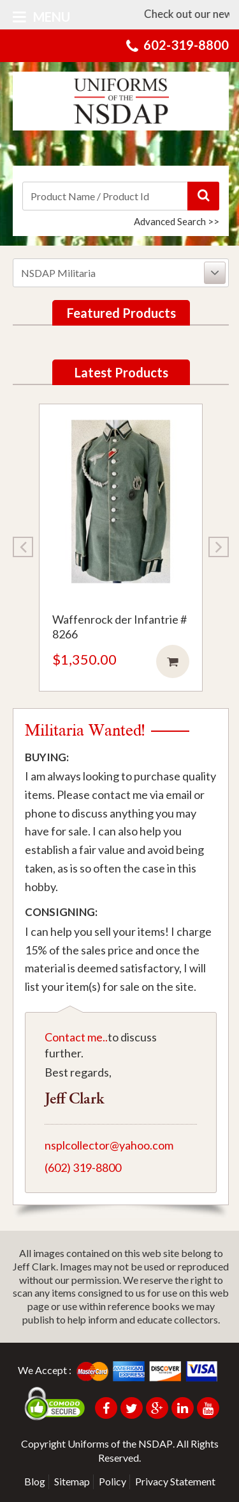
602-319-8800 (186, 44)
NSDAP (155, 1443)
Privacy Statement (175, 1481)
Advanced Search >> (176, 221)
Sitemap (72, 1481)
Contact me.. (76, 1037)
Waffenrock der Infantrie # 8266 (119, 626)
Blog (34, 1481)
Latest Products (121, 372)
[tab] (121, 272)
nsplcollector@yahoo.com (109, 1145)
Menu (41, 16)
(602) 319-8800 (83, 1167)
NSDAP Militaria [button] (123, 273)
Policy (112, 1481)
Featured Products (121, 312)
